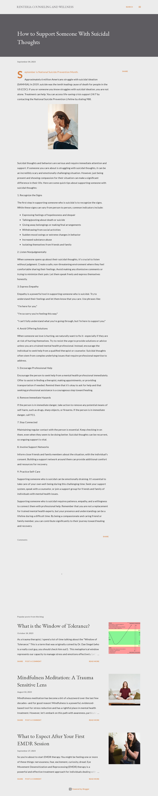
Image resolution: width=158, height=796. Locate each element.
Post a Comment (33, 661)
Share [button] (125, 71)
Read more (94, 661)
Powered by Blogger (79, 789)
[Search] (129, 6)
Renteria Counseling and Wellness (45, 7)
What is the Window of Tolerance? (53, 625)
